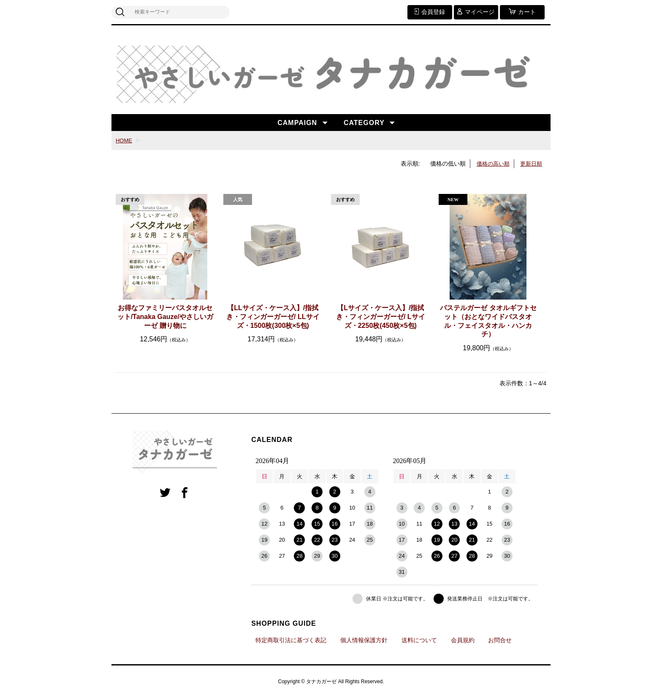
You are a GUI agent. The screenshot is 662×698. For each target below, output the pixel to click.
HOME (124, 140)
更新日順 (530, 163)
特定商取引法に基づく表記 (290, 640)
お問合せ (500, 640)
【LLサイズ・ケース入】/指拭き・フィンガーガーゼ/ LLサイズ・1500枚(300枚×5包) (272, 316)
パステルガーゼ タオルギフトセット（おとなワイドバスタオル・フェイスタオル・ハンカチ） (488, 321)
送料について (419, 640)
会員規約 (463, 640)
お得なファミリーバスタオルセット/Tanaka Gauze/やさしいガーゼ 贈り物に (165, 316)
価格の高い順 (490, 163)
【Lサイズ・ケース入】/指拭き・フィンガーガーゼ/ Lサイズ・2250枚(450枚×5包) (380, 316)
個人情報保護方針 (364, 640)
